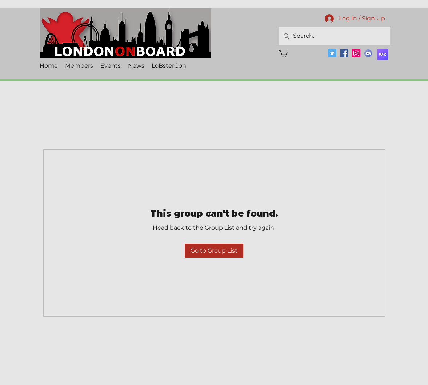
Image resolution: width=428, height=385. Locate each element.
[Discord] (368, 53)
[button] (283, 53)
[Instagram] (356, 53)
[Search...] (334, 36)
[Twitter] (332, 53)
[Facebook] (344, 53)
